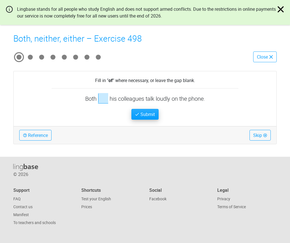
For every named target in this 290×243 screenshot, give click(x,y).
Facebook (158, 198)
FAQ (17, 198)
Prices (86, 206)
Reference (35, 135)
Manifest (21, 214)
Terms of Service (231, 206)
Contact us (23, 206)
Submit (145, 114)
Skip (260, 135)
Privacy (223, 198)
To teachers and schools (34, 222)
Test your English (96, 198)
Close (265, 57)
